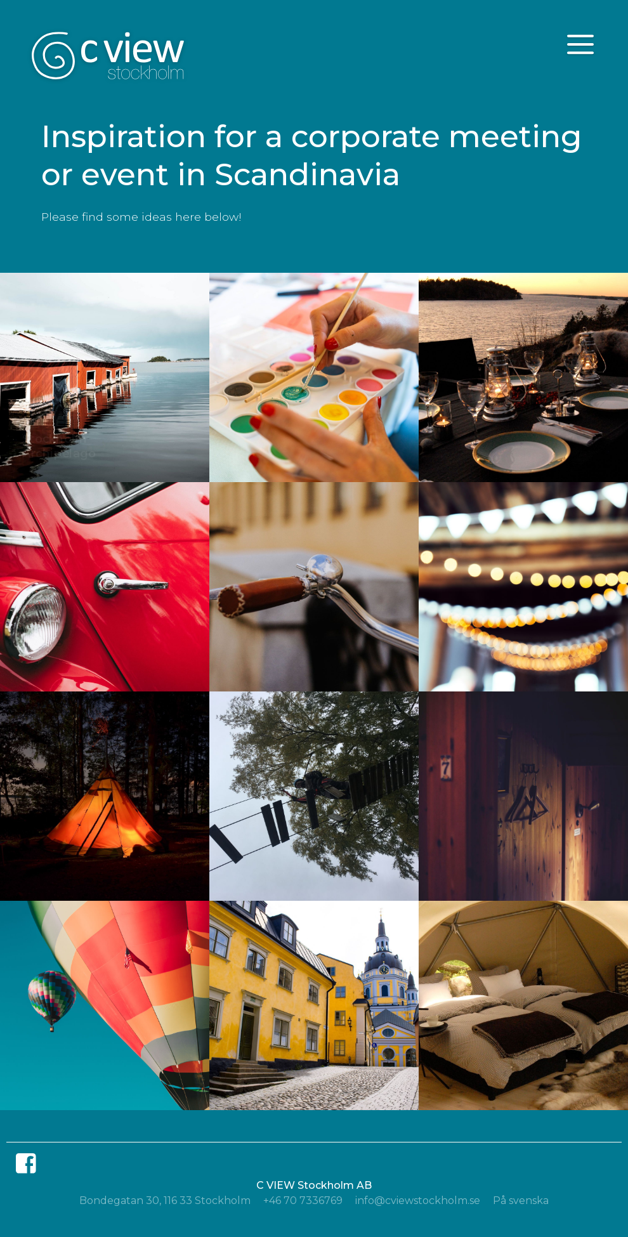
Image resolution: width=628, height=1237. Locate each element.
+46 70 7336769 (303, 1200)
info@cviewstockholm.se (417, 1200)
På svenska (521, 1200)
